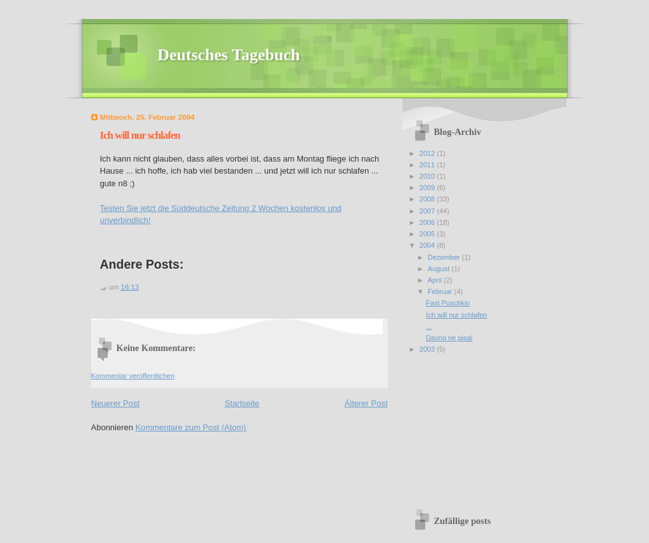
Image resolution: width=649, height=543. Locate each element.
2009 (428, 187)
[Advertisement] (472, 427)
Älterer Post (366, 403)
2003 (428, 349)
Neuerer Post (115, 403)
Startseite (241, 403)
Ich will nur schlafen (140, 135)
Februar (441, 291)
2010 (428, 176)
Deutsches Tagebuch (229, 55)
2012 (428, 153)
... (429, 326)
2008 (428, 199)
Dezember (445, 257)
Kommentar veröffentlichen (133, 376)
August (439, 268)
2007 (428, 211)
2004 (428, 245)
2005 (428, 234)
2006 (428, 222)
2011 (428, 165)
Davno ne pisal (449, 338)
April (436, 280)
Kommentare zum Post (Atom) (191, 427)
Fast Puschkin (448, 303)
